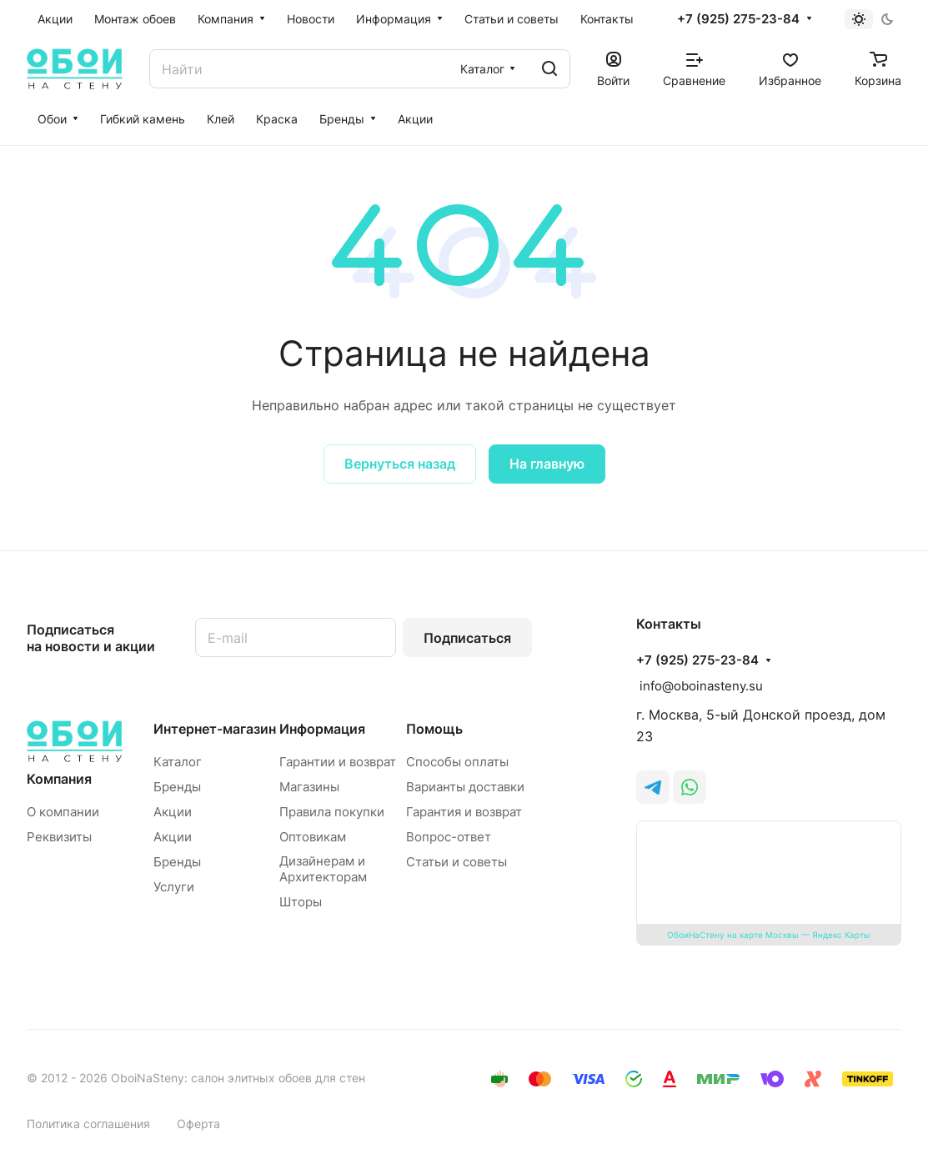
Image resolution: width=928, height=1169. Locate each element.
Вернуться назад (399, 463)
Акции (172, 812)
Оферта (198, 1123)
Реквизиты (59, 837)
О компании (63, 812)
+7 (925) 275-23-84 (738, 19)
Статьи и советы (456, 862)
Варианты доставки (465, 787)
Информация (322, 728)
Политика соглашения (88, 1123)
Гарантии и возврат (337, 762)
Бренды (177, 787)
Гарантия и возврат (464, 812)
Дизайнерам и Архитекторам (323, 869)
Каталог (177, 762)
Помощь (434, 728)
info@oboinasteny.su (699, 686)
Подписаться (467, 638)
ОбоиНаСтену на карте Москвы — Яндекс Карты (768, 935)
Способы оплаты (457, 762)
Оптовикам (312, 837)
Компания (59, 778)
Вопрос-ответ (448, 837)
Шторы (300, 902)
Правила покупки (331, 812)
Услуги (173, 887)
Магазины (309, 787)
